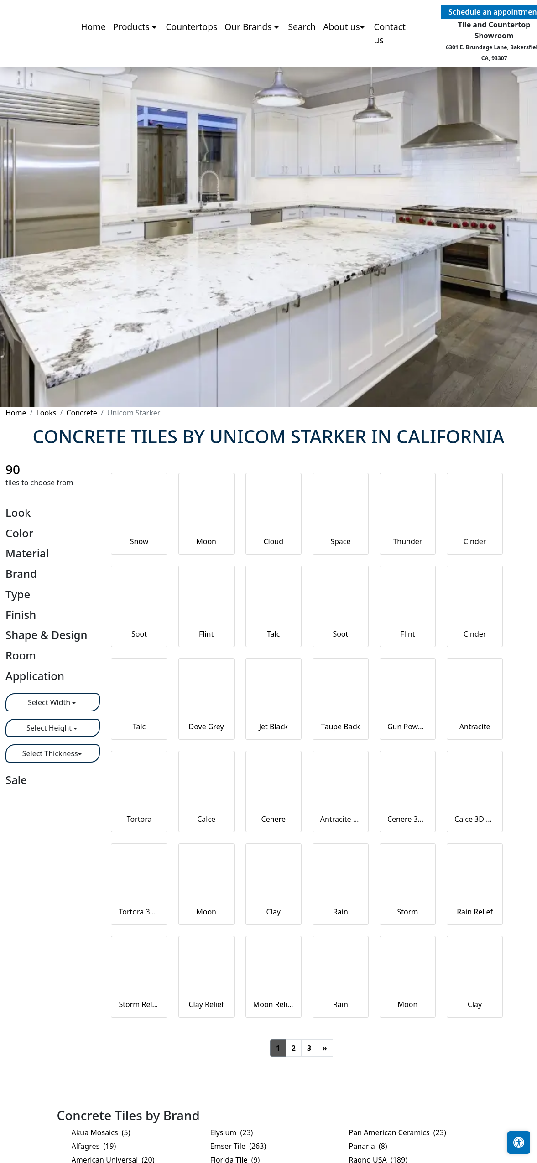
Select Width (50, 702)
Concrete (81, 413)
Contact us (390, 62)
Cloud (273, 541)
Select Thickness (50, 753)
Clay (273, 912)
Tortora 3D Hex (139, 912)
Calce (206, 819)
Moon (206, 541)
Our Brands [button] (249, 56)
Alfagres (94, 1146)
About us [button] (341, 56)
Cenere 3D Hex (407, 819)
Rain (340, 912)
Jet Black (273, 727)
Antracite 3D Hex (340, 819)
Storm (407, 912)
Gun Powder (407, 727)
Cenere (273, 819)
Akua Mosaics (101, 1132)
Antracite (474, 727)
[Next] (325, 1048)
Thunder (407, 541)
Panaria (368, 1146)
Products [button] (132, 56)
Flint (206, 634)
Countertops (191, 56)
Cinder (475, 541)
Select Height (49, 728)
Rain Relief (475, 912)
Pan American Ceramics (397, 1132)
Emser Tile (238, 1146)
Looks (46, 413)
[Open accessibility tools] (518, 1142)
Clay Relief (206, 1004)
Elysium (231, 1132)
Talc (273, 634)
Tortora (139, 819)
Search (302, 56)
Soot (139, 634)
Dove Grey (206, 727)
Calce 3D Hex (474, 819)
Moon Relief (273, 1004)
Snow (139, 541)
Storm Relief (139, 1004)
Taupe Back (340, 727)
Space (340, 541)
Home (93, 56)
